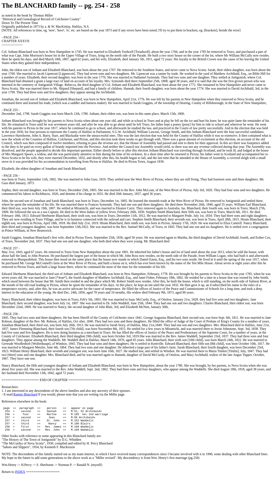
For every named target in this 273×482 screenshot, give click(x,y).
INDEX (20, 476)
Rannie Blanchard (25, 394)
